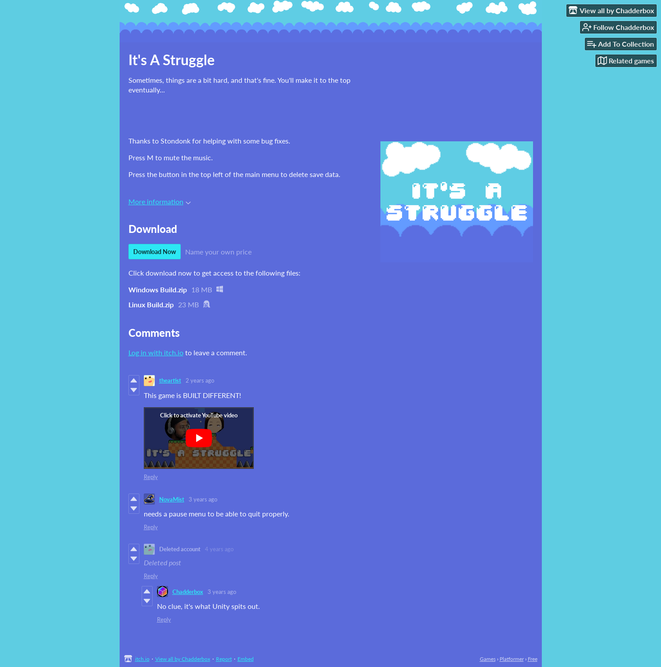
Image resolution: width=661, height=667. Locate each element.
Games (488, 659)
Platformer (512, 659)
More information (159, 201)
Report (224, 659)
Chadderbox (187, 591)
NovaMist (171, 499)
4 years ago (219, 549)
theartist (170, 380)
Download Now (154, 251)
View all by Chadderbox (182, 659)
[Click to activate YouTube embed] (199, 438)
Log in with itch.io (155, 352)
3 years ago (203, 499)
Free (532, 659)
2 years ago (200, 380)
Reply (151, 476)
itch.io (142, 659)
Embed (245, 659)
